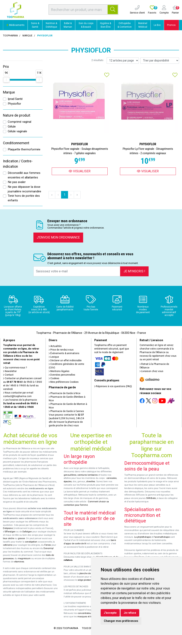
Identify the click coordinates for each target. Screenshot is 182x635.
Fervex (47, 545)
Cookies (54, 378)
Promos (171, 25)
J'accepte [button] (110, 612)
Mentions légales (59, 371)
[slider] (6, 80)
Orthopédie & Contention (125, 25)
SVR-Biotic (151, 498)
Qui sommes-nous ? (15, 367)
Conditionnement (16, 143)
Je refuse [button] (130, 612)
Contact (8, 374)
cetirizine (7, 545)
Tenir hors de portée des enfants (24, 198)
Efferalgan (10, 531)
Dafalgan (27, 531)
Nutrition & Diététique (51, 25)
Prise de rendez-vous (61, 349)
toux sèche (8, 538)
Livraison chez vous (151, 371)
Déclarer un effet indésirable (65, 360)
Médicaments (15, 25)
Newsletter (10, 371)
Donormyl (49, 548)
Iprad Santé (15, 99)
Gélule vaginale (17, 131)
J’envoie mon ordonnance (58, 237)
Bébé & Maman (68, 25)
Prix (6, 67)
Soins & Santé (35, 25)
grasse (21, 538)
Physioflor (14, 103)
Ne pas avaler (17, 182)
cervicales (111, 478)
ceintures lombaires (87, 475)
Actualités (55, 346)
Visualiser (80, 171)
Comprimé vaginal (19, 122)
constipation (31, 542)
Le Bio (157, 25)
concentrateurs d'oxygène (91, 613)
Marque (27, 35)
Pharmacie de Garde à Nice (64, 393)
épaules (68, 481)
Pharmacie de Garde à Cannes (66, 411)
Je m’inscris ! (134, 271)
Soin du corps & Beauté (86, 25)
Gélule (12, 126)
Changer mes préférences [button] (121, 620)
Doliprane (8, 528)
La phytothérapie (142, 537)
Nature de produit (16, 115)
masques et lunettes (87, 616)
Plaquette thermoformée (24, 149)
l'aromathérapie (162, 537)
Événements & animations (64, 353)
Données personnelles (62, 374)
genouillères (70, 475)
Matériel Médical (142, 25)
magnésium (24, 558)
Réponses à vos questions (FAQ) (113, 386)
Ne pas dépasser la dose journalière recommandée (24, 189)
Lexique (54, 356)
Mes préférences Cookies (64, 382)
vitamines (19, 561)
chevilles (90, 481)
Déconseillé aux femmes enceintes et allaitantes (24, 175)
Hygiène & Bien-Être (105, 25)
